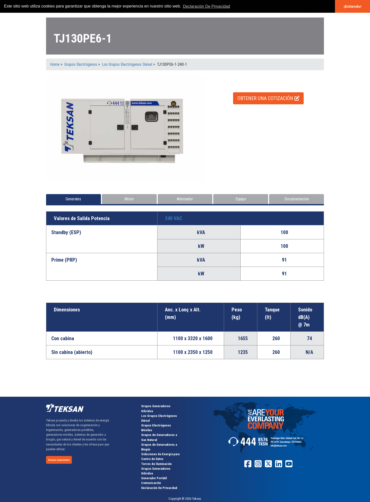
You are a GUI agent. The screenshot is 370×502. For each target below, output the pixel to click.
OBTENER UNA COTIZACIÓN (268, 98)
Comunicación (151, 483)
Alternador (185, 199)
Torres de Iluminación (156, 464)
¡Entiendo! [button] (352, 7)
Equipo (241, 199)
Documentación (296, 199)
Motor (129, 199)
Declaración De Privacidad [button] (206, 6)
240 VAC (173, 218)
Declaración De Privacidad (159, 488)
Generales (73, 199)
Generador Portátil (154, 478)
